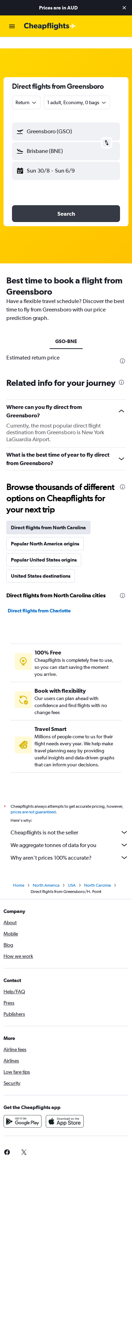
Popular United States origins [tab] (44, 548)
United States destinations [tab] (40, 565)
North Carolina (97, 874)
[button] (124, 7)
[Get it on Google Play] (23, 1110)
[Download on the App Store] (65, 1110)
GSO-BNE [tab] (66, 330)
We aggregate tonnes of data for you (69, 834)
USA (72, 874)
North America (46, 874)
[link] (24, 1141)
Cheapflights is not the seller (69, 821)
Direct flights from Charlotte (39, 599)
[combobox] (26, 91)
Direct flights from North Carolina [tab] (48, 516)
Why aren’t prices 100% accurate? (69, 846)
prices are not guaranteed (33, 800)
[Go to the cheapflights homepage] (50, 26)
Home (18, 874)
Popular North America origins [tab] (45, 532)
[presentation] (122, 350)
